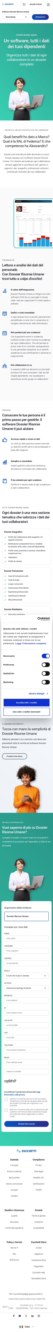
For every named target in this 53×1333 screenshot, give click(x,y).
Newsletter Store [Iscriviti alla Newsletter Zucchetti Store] (38, 1278)
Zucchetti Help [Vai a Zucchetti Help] (38, 1272)
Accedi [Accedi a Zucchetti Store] (39, 1248)
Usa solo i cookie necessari (26, 712)
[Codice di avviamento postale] (26, 1037)
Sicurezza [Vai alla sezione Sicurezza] (14, 1222)
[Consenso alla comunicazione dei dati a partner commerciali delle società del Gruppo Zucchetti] (6, 1110)
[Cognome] (26, 951)
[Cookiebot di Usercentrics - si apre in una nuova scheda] (38, 619)
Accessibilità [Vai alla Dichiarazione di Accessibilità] (38, 1228)
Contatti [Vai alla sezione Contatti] (14, 1190)
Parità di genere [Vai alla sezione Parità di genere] (39, 1216)
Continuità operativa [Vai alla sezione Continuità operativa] (14, 1228)
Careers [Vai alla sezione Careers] (14, 1196)
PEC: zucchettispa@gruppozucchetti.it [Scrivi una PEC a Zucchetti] (26, 1294)
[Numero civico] (26, 1013)
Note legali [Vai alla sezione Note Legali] (38, 1171)
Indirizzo (8, 996)
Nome (6, 934)
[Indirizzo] (26, 1000)
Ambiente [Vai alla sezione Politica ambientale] (38, 1222)
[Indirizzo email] (26, 1062)
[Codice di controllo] (26, 1071)
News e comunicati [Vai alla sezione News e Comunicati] (14, 1184)
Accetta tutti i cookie (26, 702)
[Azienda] (26, 963)
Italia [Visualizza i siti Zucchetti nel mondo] (26, 1326)
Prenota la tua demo (14, 756)
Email (6, 1058)
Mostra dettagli (36, 693)
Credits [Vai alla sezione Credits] (39, 1190)
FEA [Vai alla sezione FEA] (14, 1254)
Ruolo (7, 971)
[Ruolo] (26, 975)
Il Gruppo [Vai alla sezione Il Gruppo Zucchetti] (14, 1165)
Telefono (8, 1045)
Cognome (8, 946)
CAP (6, 1033)
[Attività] (26, 988)
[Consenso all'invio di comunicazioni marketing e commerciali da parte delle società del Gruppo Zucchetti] (6, 1099)
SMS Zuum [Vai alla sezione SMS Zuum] (14, 1260)
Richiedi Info (40, 17)
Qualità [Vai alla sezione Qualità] (14, 1216)
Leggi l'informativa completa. (31, 643)
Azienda (8, 958)
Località (8, 1020)
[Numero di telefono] (26, 1050)
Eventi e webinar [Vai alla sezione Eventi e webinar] (14, 1171)
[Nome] (26, 938)
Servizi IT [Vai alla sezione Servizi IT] (14, 1248)
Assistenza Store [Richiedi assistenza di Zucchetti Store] (38, 1260)
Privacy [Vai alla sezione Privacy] (38, 1165)
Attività (7, 983)
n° (5, 1008)
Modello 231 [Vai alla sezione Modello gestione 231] (38, 1177)
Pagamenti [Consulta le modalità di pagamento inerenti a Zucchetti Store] (39, 1266)
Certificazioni (38, 1184)
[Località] (26, 1025)
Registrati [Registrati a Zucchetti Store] (38, 1254)
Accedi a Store (36, 4)
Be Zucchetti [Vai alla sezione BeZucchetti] (14, 1177)
